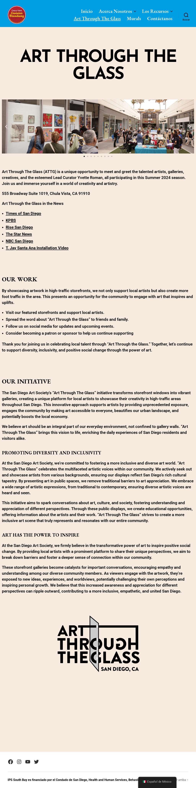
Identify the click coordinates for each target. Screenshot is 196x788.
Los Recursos (155, 11)
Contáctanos (159, 18)
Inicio (87, 11)
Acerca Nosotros (115, 11)
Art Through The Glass (97, 18)
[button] (6, 126)
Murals (134, 18)
